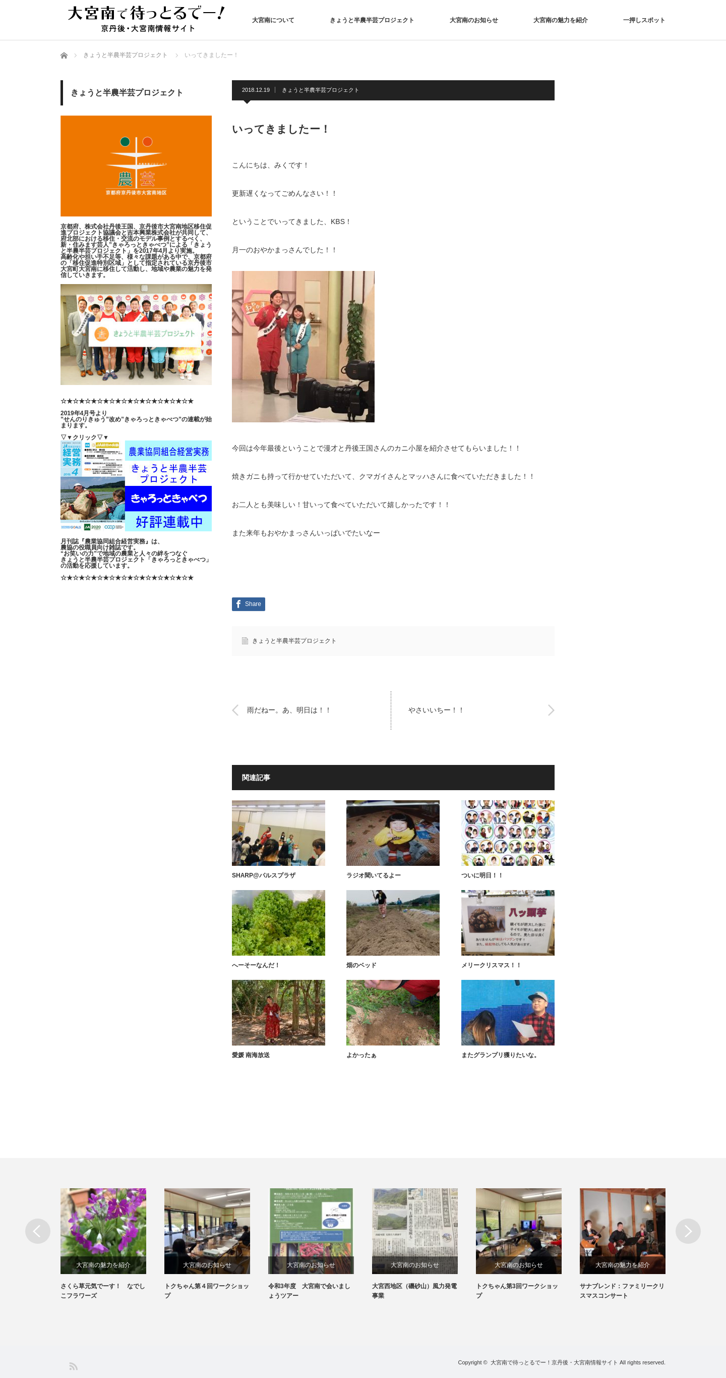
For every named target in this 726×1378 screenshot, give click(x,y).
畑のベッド (361, 965)
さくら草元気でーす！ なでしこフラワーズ (102, 1291)
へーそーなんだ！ (256, 965)
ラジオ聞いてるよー (373, 875)
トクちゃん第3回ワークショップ (517, 1291)
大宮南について (273, 20)
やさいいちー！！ (436, 710)
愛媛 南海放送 (251, 1055)
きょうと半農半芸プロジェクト (372, 20)
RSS (73, 1365)
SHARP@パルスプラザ (263, 875)
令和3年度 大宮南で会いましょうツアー (309, 1291)
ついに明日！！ (482, 875)
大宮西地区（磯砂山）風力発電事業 (414, 1291)
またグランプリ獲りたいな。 (500, 1055)
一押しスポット (644, 20)
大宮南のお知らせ (474, 20)
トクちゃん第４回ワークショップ (206, 1291)
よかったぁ (361, 1055)
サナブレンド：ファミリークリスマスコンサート (622, 1291)
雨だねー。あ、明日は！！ (289, 710)
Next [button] (688, 1231)
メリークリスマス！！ (491, 965)
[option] (112, 1244)
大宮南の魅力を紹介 (560, 20)
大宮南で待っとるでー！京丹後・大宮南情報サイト (554, 1362)
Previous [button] (37, 1231)
